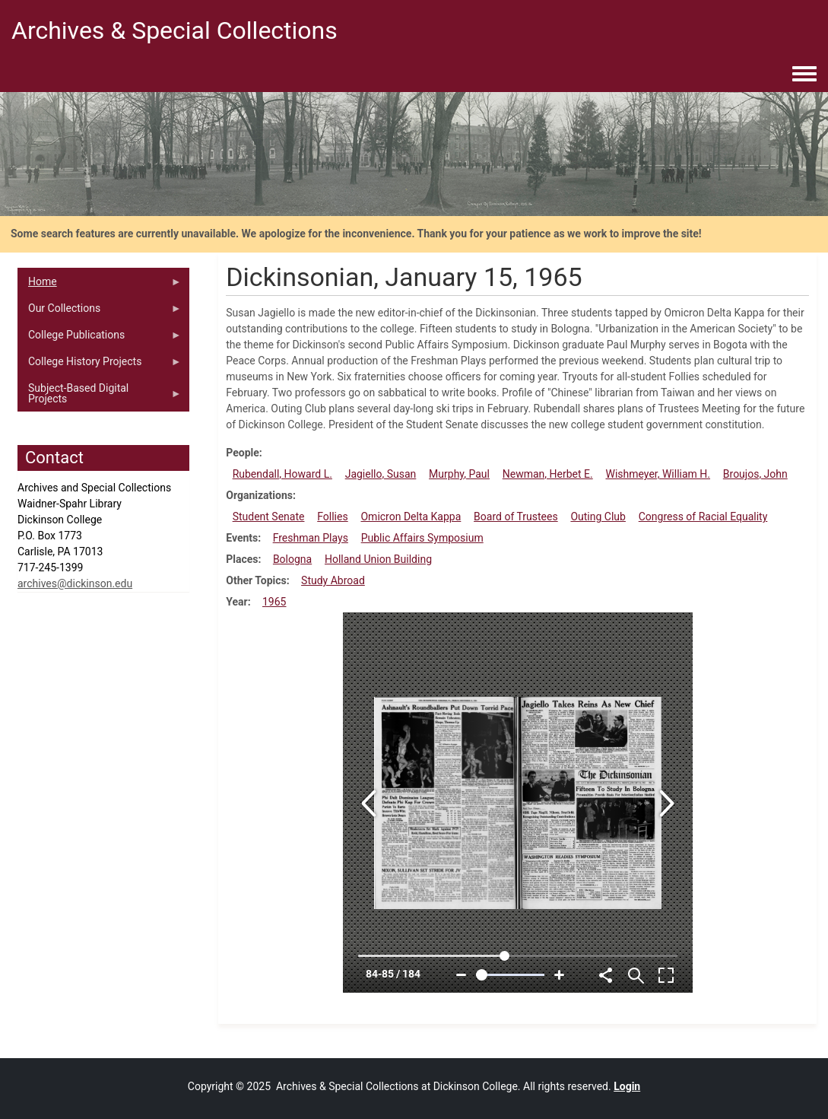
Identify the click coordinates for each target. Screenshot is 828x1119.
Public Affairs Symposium (422, 538)
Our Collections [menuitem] (99, 312)
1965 (274, 602)
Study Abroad (333, 580)
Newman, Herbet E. (548, 474)
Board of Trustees (516, 516)
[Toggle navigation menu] (804, 74)
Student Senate (269, 516)
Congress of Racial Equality (703, 516)
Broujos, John (755, 474)
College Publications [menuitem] (99, 338)
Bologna (292, 559)
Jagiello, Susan (381, 474)
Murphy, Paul (459, 474)
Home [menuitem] (99, 285)
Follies (332, 516)
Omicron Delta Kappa (410, 516)
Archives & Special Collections (174, 30)
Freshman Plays (310, 538)
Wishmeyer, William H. (657, 474)
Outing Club (598, 516)
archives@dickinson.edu (74, 583)
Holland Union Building (378, 559)
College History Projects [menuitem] (99, 365)
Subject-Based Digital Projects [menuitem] (99, 397)
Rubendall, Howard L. (282, 474)
